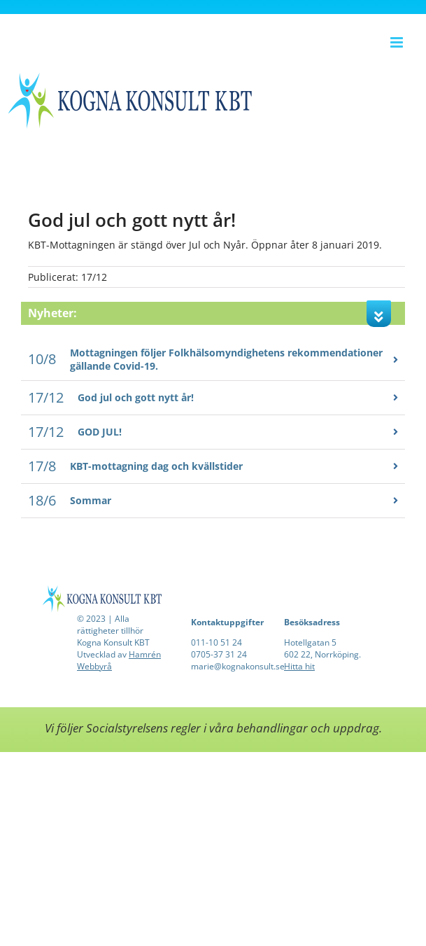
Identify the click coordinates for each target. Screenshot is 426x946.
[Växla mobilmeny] (397, 42)
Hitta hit (299, 666)
